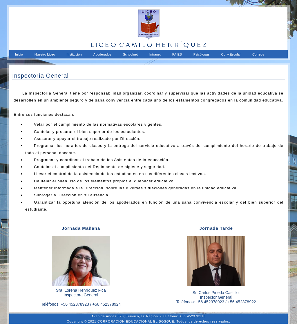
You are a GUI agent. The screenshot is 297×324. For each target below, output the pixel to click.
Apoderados (102, 54)
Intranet (155, 54)
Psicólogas (201, 54)
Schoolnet (130, 54)
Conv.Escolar (231, 54)
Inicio (19, 54)
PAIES (177, 54)
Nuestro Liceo (45, 54)
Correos (258, 54)
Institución (74, 54)
